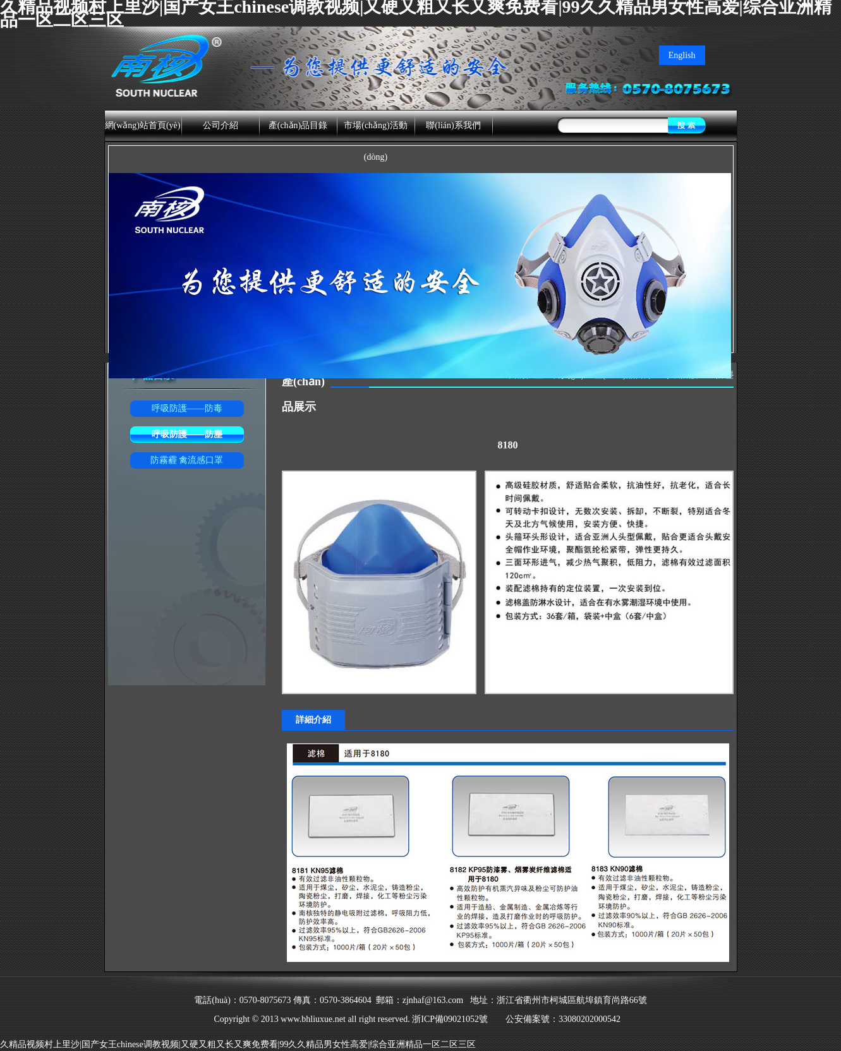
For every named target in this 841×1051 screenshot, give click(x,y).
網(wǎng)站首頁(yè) (143, 125)
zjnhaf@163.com (432, 1000)
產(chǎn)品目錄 (298, 125)
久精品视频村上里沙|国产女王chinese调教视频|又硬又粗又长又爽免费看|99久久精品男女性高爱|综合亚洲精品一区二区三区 (238, 1044)
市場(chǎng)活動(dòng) (376, 141)
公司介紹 (220, 125)
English (682, 55)
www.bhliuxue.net (313, 1019)
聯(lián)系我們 (453, 125)
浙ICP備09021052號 (451, 1019)
